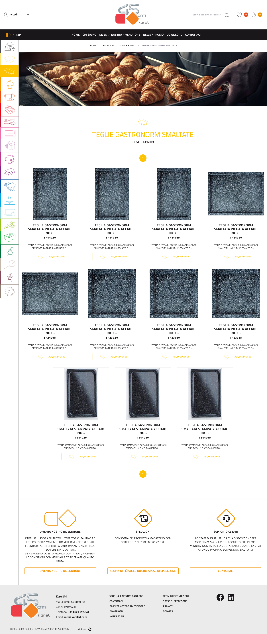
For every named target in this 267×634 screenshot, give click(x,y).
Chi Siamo (89, 34)
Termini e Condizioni (176, 596)
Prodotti (108, 45)
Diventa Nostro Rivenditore (119, 34)
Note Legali (116, 616)
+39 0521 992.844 (78, 612)
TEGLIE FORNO (127, 45)
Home (76, 34)
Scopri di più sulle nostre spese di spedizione (143, 571)
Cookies (168, 611)
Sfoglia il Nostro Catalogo (126, 596)
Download (174, 34)
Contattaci (193, 34)
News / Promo (153, 34)
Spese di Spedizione (175, 601)
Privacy (168, 606)
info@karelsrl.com (75, 617)
